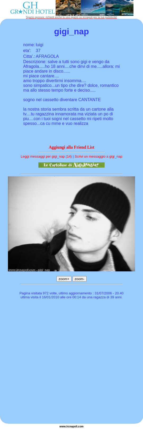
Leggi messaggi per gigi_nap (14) (46, 156)
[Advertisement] (54, 362)
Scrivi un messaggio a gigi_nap (98, 156)
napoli (73, 426)
